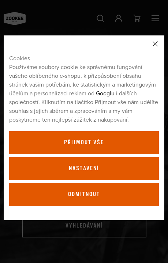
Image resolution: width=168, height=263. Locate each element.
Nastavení (84, 168)
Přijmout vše (84, 142)
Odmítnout (84, 194)
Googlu (105, 93)
